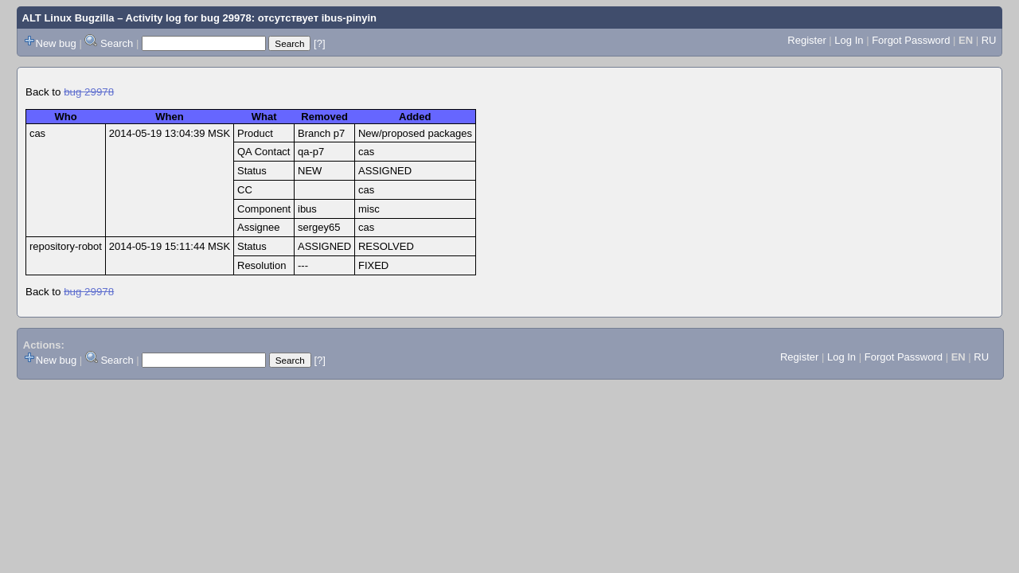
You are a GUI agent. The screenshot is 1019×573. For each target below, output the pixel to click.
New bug (56, 43)
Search (116, 43)
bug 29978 (89, 92)
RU (989, 40)
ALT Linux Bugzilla (68, 18)
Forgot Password (911, 40)
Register (806, 40)
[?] (319, 43)
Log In (848, 40)
